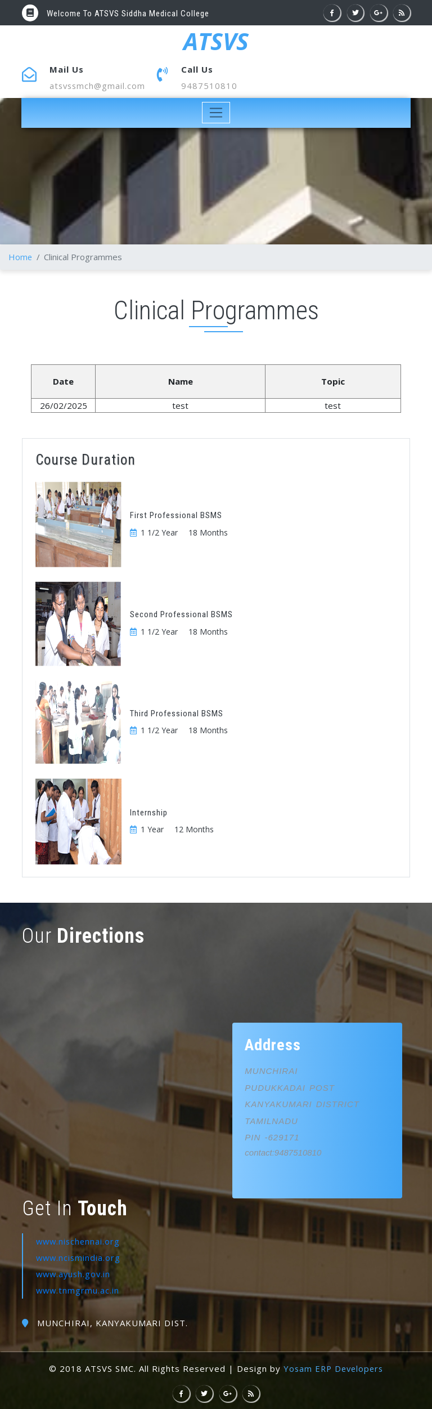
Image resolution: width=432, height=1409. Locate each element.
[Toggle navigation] (216, 113)
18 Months (208, 532)
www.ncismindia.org (79, 1257)
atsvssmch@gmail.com (99, 85)
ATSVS (216, 41)
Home (20, 256)
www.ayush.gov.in (75, 1273)
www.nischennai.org (79, 1241)
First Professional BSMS (176, 515)
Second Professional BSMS (181, 614)
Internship (149, 813)
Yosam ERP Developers (333, 1367)
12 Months (194, 829)
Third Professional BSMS (176, 713)
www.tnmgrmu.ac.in (78, 1289)
